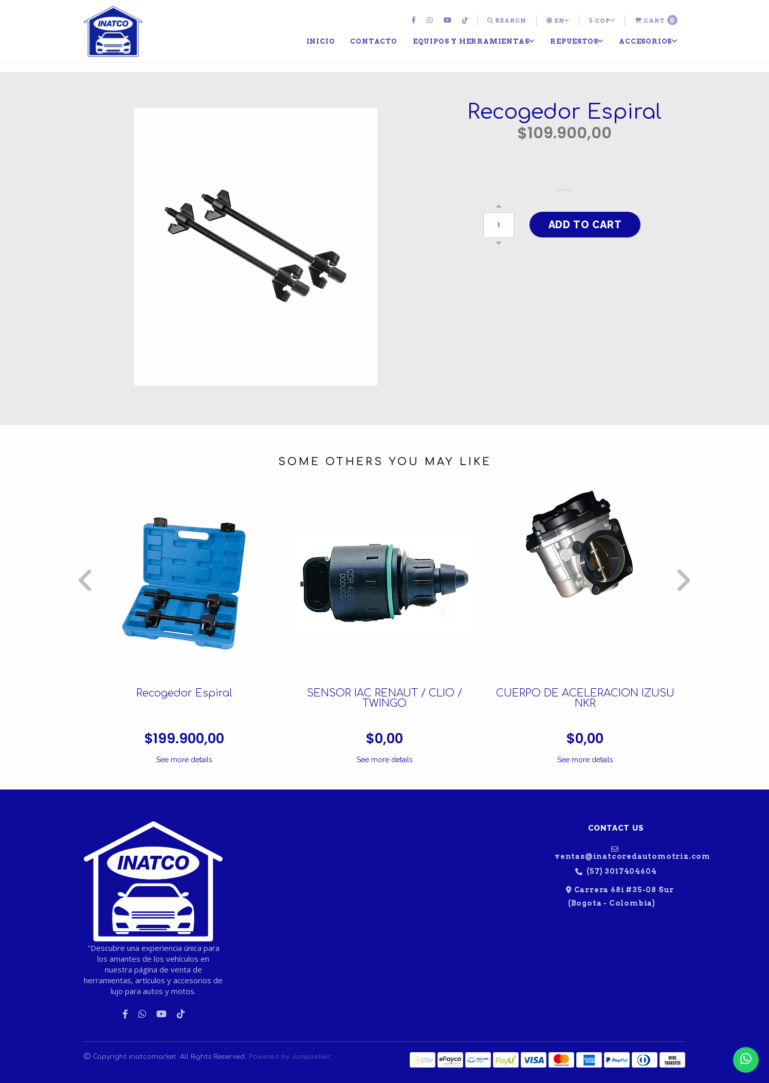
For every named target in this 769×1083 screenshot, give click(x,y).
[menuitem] (415, 20)
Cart (656, 20)
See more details (184, 760)
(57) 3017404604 (616, 871)
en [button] (557, 20)
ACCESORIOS (648, 41)
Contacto (373, 41)
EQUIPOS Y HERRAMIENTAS (474, 41)
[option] (184, 628)
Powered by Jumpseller (289, 1056)
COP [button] (602, 20)
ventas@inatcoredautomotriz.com (620, 853)
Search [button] (506, 20)
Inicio (320, 41)
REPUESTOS (576, 41)
